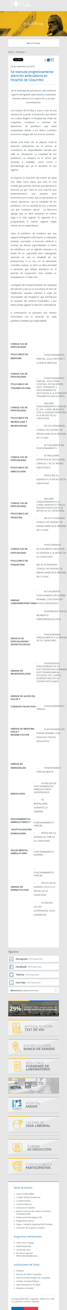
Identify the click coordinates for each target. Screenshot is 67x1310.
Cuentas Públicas (24, 1204)
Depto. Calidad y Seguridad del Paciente (34, 1224)
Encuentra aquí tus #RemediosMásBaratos (26, 1254)
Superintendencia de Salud (28, 1284)
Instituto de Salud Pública (27, 1281)
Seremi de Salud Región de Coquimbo (33, 1277)
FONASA (20, 1270)
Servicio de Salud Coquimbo (29, 1274)
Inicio (11, 51)
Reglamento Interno (25, 1221)
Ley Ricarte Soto (23, 1249)
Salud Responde (23, 1246)
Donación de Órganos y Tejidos (30, 1227)
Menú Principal (33, 43)
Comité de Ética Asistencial (28, 1197)
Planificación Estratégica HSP (29, 1217)
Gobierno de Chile (34, 990)
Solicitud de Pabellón (25, 1207)
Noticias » (21, 51)
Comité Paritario (23, 1200)
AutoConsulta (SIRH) (25, 1194)
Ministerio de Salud (24, 1288)
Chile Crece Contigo (25, 1242)
